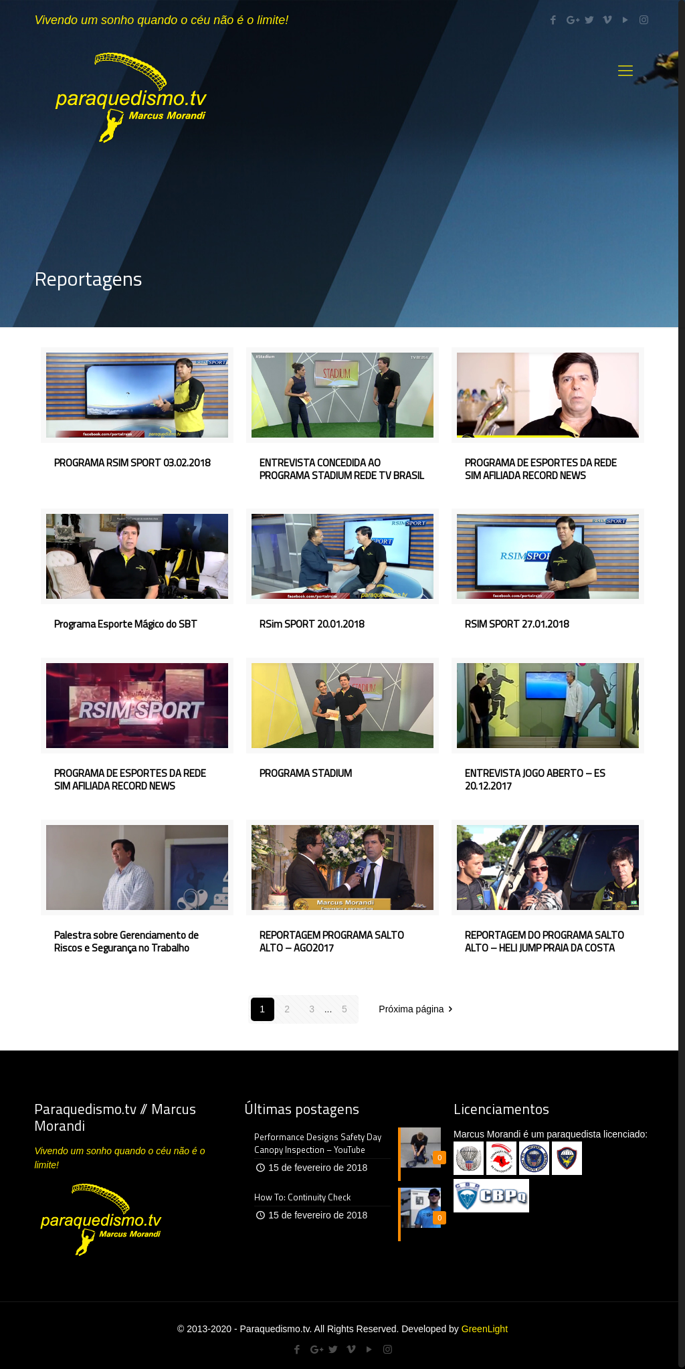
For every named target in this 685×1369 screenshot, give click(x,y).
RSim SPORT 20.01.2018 (312, 624)
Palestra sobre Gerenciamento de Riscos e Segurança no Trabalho (126, 941)
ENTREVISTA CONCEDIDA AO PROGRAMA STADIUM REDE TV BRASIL (342, 469)
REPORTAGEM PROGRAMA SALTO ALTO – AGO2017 (332, 941)
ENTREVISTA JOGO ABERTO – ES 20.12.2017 (535, 779)
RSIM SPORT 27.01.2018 (517, 624)
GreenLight (485, 1329)
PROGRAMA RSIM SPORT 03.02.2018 (132, 462)
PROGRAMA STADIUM (306, 773)
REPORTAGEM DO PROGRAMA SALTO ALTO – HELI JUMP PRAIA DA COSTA (544, 941)
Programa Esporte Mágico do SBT (125, 624)
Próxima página (418, 1009)
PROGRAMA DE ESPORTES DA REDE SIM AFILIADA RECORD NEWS (541, 469)
